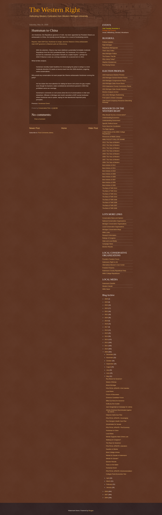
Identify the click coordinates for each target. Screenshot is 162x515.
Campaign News (107, 244)
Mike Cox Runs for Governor (115, 401)
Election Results (107, 247)
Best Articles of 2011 (109, 168)
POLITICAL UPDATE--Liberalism (116, 446)
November (109, 357)
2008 (106, 491)
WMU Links (106, 232)
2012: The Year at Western (111, 145)
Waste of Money (111, 382)
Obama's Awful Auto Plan (114, 415)
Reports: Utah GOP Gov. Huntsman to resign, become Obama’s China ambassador (60, 42)
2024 (106, 305)
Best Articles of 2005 (109, 185)
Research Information (109, 235)
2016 (106, 330)
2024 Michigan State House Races (113, 83)
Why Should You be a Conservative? (114, 115)
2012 (106, 342)
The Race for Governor (113, 443)
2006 (106, 497)
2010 (106, 349)
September (110, 364)
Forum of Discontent (112, 394)
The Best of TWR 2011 (109, 194)
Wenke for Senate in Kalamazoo (116, 455)
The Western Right (54, 9)
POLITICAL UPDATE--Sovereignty (117, 418)
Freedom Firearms (108, 268)
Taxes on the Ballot (112, 465)
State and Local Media (109, 241)
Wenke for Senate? (112, 458)
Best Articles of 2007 (109, 179)
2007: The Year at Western (111, 159)
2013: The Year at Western (111, 142)
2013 (106, 339)
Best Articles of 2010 (109, 171)
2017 (106, 327)
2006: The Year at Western (111, 162)
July (107, 370)
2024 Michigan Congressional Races (114, 80)
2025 (106, 302)
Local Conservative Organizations (113, 227)
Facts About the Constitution (111, 126)
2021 (106, 314)
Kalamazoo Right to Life (110, 262)
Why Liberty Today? (108, 59)
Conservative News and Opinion (112, 218)
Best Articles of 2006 (109, 182)
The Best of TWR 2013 (109, 188)
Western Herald (107, 286)
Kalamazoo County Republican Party (114, 270)
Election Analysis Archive (110, 92)
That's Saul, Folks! (108, 50)
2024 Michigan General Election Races (114, 78)
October (109, 361)
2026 (106, 299)
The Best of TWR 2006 (109, 208)
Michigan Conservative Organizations (114, 224)
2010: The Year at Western (111, 151)
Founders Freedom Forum (110, 259)
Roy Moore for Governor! (114, 379)
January (109, 487)
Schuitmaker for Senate (113, 424)
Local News (110, 391)
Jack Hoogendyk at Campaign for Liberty (119, 407)
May (107, 376)
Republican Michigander (110, 48)
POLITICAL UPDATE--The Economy (117, 427)
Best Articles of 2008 (109, 177)
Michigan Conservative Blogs (111, 229)
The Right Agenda (108, 129)
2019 (106, 321)
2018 (106, 324)
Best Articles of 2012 (109, 165)
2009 (106, 352)
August (108, 367)
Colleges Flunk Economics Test (116, 474)
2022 (106, 311)
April (108, 478)
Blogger (91, 510)
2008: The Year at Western (111, 156)
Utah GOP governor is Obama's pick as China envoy (49, 44)
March (108, 481)
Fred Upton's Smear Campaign (112, 98)
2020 (106, 317)
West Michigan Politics (109, 53)
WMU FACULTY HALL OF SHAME (113, 139)
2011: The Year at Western (111, 148)
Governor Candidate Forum (115, 397)
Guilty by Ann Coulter (113, 404)
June (108, 373)
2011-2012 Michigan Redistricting (113, 95)
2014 (106, 336)
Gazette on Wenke (112, 449)
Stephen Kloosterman (109, 62)
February (109, 484)
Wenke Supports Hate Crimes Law (117, 437)
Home (64, 128)
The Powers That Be (109, 56)
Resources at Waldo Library (111, 136)
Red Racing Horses (108, 65)
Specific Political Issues (109, 123)
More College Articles (113, 452)
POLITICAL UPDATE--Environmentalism (119, 471)
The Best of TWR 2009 (109, 200)
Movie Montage (111, 385)
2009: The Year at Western (111, 154)
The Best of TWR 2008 (109, 202)
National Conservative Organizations (114, 221)
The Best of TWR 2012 (109, 191)
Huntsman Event (44, 103)
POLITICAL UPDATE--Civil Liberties (117, 388)
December (109, 354)
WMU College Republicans (111, 273)
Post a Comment (39, 119)
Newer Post (34, 128)
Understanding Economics (110, 117)
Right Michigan (107, 45)
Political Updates (107, 42)
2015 (106, 333)
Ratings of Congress (109, 238)
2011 (106, 345)
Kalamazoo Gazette (108, 283)
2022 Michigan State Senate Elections (114, 89)
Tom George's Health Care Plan (116, 421)
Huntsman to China (112, 430)
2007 (106, 494)
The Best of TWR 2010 (109, 197)
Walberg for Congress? (113, 440)
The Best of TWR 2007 (109, 205)
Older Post (93, 128)
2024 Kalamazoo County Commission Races (116, 86)
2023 (106, 308)
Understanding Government (111, 120)
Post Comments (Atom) (45, 132)
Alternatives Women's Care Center (113, 265)
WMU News (106, 289)
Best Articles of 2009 (109, 174)
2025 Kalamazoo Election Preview (113, 75)
